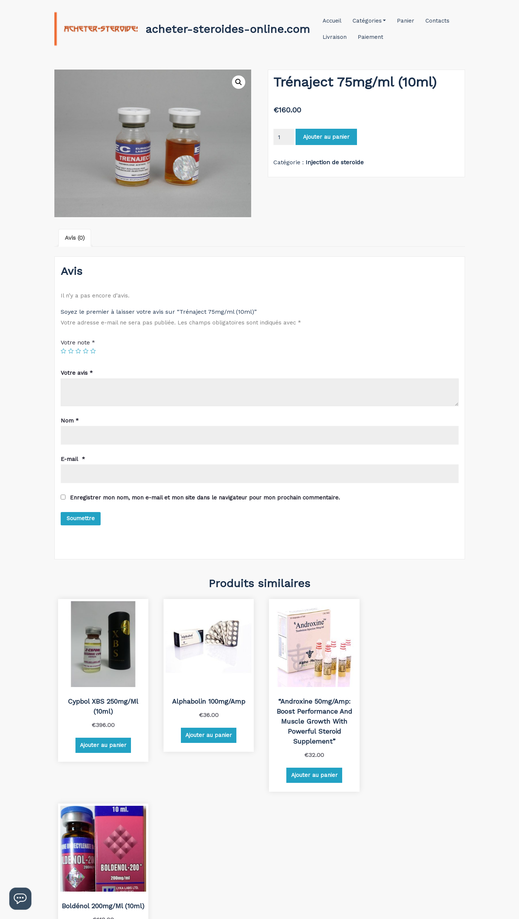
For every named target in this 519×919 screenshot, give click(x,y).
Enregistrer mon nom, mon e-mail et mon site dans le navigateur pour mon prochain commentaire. (205, 497)
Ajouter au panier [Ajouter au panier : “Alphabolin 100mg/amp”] (206, 733)
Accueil (332, 20)
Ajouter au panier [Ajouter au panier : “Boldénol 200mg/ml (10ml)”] (415, 733)
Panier (405, 20)
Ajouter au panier (326, 137)
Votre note (78, 342)
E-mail (73, 459)
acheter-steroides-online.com (227, 29)
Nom (70, 420)
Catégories (369, 20)
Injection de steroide (335, 162)
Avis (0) (75, 237)
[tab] (74, 238)
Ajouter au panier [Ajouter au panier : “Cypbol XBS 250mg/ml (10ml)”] (102, 743)
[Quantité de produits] (283, 137)
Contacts (437, 20)
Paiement (370, 37)
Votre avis (77, 373)
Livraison (335, 37)
